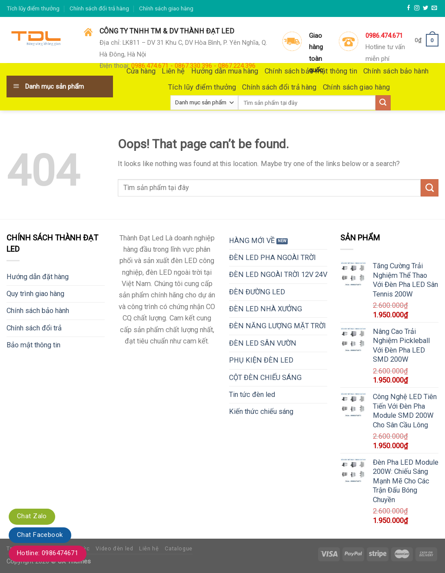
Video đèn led (114, 548)
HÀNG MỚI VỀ (252, 241)
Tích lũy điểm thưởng (33, 8)
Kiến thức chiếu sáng (261, 411)
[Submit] (429, 188)
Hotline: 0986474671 (47, 553)
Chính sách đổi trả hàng (99, 8)
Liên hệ (149, 548)
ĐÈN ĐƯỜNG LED (257, 292)
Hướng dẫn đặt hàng (38, 277)
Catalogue (179, 548)
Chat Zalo (32, 516)
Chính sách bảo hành (38, 310)
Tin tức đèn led (252, 394)
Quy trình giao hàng (35, 294)
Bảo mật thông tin (33, 345)
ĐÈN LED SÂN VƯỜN (262, 343)
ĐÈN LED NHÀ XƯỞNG (265, 309)
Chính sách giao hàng (166, 8)
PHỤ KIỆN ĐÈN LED (261, 360)
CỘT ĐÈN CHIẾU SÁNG (265, 377)
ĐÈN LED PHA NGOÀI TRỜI (272, 257)
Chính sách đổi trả (34, 328)
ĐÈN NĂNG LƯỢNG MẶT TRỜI (277, 326)
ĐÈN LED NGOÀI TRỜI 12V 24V (278, 274)
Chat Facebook (40, 535)
